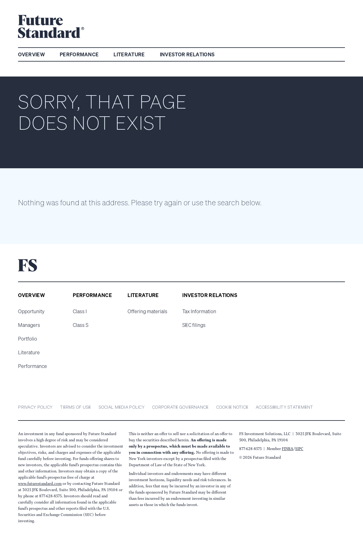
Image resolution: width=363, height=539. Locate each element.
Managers (29, 325)
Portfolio (27, 339)
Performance (32, 366)
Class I (80, 311)
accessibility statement (284, 407)
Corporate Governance (180, 407)
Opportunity (31, 311)
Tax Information (199, 311)
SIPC (299, 448)
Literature (29, 352)
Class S (80, 325)
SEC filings (194, 325)
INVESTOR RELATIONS (187, 54)
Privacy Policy (35, 407)
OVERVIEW (31, 54)
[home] (51, 27)
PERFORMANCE (79, 54)
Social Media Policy (122, 407)
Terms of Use (75, 407)
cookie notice (232, 407)
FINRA (287, 448)
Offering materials (147, 311)
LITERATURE (129, 54)
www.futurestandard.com (40, 483)
